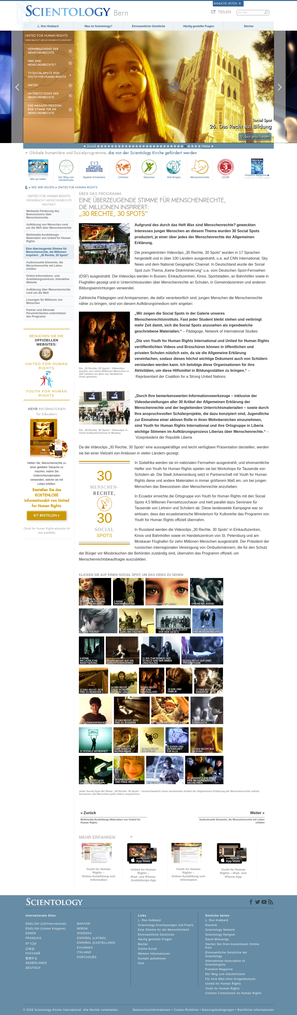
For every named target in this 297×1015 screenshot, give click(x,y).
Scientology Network (220, 929)
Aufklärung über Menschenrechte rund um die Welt (48, 291)
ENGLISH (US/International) (46, 923)
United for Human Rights (223, 983)
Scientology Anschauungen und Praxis (166, 925)
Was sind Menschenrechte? (42, 63)
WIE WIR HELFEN (43, 187)
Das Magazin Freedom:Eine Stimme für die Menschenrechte (45, 109)
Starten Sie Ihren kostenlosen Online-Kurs (232, 946)
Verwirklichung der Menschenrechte (43, 51)
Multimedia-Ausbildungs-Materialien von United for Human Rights (48, 238)
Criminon (123, 168)
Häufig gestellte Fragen (198, 26)
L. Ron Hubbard (48, 26)
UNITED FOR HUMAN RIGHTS (77, 187)
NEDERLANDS (36, 963)
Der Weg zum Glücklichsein (66, 169)
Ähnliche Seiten (227, 3)
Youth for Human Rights (222, 988)
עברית (31, 943)
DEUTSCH (33, 967)
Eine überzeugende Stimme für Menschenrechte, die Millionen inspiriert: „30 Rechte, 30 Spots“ (47, 252)
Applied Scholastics (94, 168)
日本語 (30, 948)
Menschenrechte (199, 168)
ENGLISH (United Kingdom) (46, 928)
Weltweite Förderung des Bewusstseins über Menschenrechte (42, 214)
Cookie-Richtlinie (186, 1010)
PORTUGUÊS (87, 957)
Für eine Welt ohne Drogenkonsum (230, 979)
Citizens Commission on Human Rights (233, 993)
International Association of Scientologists (225, 962)
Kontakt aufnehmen (152, 958)
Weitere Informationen (154, 953)
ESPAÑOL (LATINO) (91, 938)
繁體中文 (32, 958)
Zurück (91, 146)
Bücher (249, 26)
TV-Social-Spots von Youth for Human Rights (47, 75)
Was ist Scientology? (98, 26)
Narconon (149, 168)
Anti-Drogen (173, 168)
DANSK (31, 933)
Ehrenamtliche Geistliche (148, 26)
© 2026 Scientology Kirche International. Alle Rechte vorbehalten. (71, 1010)
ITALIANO (84, 952)
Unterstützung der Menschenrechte (43, 95)
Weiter (206, 146)
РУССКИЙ (33, 953)
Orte (141, 963)
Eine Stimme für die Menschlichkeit (163, 929)
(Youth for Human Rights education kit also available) (47, 530)
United (33, 85)
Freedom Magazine (257, 176)
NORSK (82, 928)
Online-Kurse (147, 948)
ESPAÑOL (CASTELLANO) (96, 942)
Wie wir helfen (38, 179)
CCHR (225, 168)
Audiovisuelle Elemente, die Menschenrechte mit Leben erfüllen (44, 266)
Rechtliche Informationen (255, 1010)
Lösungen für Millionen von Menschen (44, 301)
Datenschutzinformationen (152, 1010)
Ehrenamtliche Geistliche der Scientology (226, 954)
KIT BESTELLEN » (47, 515)
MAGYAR (83, 923)
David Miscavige (217, 939)
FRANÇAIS (34, 938)
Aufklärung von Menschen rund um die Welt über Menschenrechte (48, 226)
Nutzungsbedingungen (218, 1010)
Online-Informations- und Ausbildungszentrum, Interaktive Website (47, 279)
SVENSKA (84, 933)
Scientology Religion (220, 934)
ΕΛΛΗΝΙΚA (85, 947)
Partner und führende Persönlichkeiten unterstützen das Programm (46, 313)
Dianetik (211, 925)
